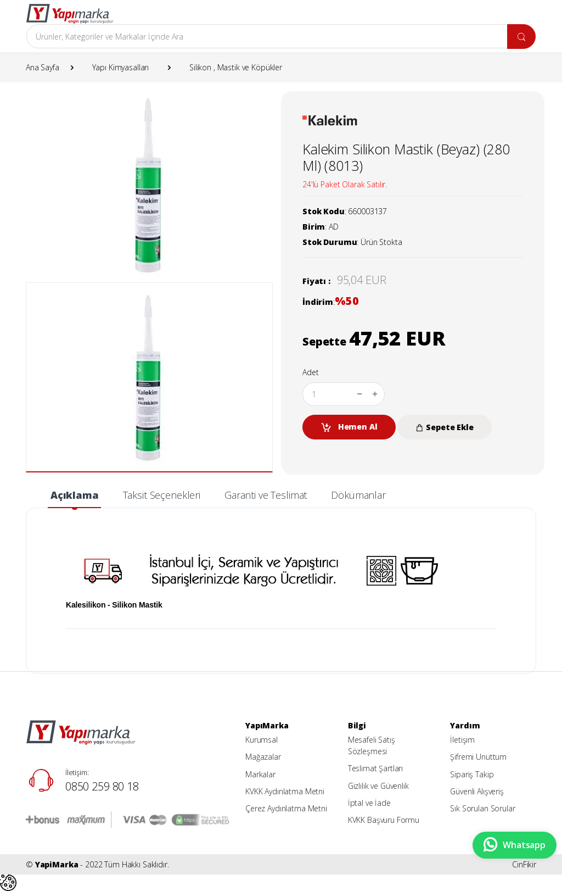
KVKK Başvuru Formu (383, 820)
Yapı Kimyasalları (120, 67)
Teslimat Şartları (375, 768)
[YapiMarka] (70, 13)
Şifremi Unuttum (478, 756)
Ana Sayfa (42, 67)
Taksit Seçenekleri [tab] (161, 495)
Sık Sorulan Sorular (482, 808)
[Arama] (267, 36)
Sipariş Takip (471, 774)
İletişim (462, 739)
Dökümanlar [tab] (358, 495)
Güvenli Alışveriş (477, 791)
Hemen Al (349, 427)
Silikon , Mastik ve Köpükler (235, 67)
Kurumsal (261, 739)
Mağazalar (263, 756)
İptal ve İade (369, 803)
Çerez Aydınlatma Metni (286, 808)
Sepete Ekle (444, 427)
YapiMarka (56, 864)
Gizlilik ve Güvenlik (378, 786)
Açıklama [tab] (74, 495)
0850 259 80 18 (102, 786)
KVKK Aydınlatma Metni (284, 791)
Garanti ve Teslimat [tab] (265, 495)
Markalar (260, 774)
